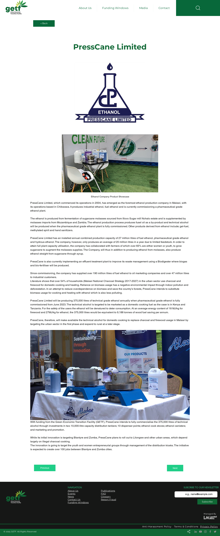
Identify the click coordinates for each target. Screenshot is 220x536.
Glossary (106, 496)
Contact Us (74, 499)
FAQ (103, 493)
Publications (108, 490)
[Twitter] (215, 531)
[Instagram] (205, 531)
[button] (85, 8)
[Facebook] (210, 531)
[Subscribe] (207, 502)
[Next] (175, 468)
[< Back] (44, 23)
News (71, 496)
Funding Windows (78, 502)
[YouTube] (200, 531)
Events (71, 493)
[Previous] (44, 468)
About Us (73, 490)
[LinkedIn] (195, 531)
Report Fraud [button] (108, 499)
